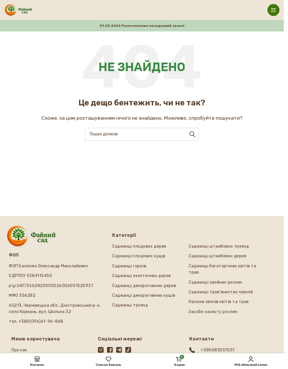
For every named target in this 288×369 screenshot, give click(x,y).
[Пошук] (142, 134)
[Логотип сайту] (18, 9)
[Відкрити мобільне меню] (273, 10)
